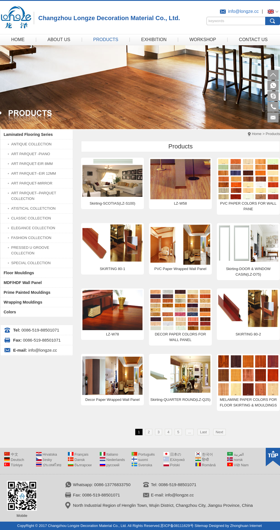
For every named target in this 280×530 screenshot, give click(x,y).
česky (44, 460)
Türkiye (13, 465)
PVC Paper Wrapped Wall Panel (180, 269)
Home (257, 134)
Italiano (109, 454)
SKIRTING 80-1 (112, 269)
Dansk (76, 460)
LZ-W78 (112, 334)
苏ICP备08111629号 (177, 526)
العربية (235, 454)
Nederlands (112, 460)
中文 (11, 454)
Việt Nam (238, 465)
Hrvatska (46, 454)
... (189, 432)
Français (78, 454)
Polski (171, 465)
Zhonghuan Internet (246, 526)
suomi (140, 460)
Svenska (142, 465)
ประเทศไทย (48, 465)
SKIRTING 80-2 (248, 334)
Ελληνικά (174, 460)
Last (203, 432)
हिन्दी (202, 460)
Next (219, 432)
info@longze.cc (243, 11)
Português (143, 454)
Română (205, 465)
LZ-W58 (180, 203)
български (80, 465)
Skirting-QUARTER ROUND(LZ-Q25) (180, 399)
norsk (235, 460)
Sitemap (201, 526)
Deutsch (14, 460)
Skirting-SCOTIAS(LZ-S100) (112, 203)
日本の (172, 454)
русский (109, 465)
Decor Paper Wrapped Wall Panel (112, 399)
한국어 (204, 454)
